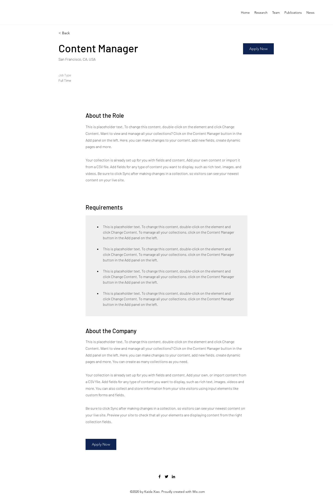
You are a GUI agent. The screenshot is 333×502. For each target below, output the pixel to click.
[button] (258, 48)
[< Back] (75, 33)
